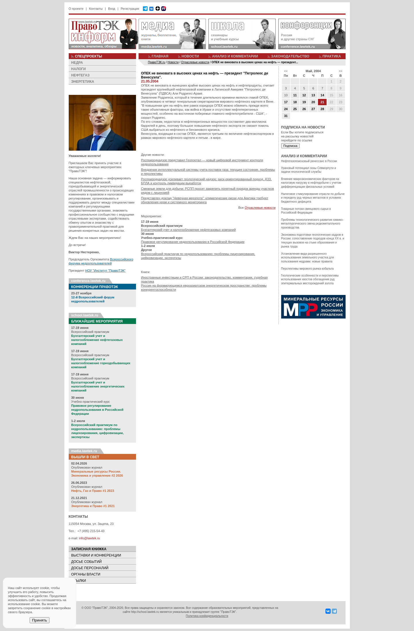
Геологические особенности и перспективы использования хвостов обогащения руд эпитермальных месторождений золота (310, 279)
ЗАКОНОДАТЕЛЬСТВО (290, 56)
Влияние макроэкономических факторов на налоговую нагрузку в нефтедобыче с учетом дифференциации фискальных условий (311, 182)
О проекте (76, 8)
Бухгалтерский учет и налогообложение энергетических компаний (98, 386)
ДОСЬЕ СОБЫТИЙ (86, 562)
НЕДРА (77, 63)
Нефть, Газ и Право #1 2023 (92, 490)
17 (286, 102)
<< (286, 71)
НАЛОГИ (78, 69)
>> (340, 71)
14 (322, 95)
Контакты (96, 8)
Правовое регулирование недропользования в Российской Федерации (97, 409)
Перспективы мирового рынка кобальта (307, 268)
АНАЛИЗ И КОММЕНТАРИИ (235, 56)
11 (295, 95)
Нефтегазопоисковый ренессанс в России (309, 161)
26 (304, 109)
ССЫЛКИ (78, 581)
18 (295, 102)
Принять (39, 620)
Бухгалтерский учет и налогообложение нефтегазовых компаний (97, 340)
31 (286, 116)
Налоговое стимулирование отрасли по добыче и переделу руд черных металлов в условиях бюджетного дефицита (313, 197)
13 (313, 95)
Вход (111, 8)
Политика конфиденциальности (207, 615)
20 (313, 102)
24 (286, 109)
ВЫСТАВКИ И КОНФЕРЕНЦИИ (96, 555)
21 (322, 102)
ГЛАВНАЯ (160, 56)
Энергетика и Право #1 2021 (93, 506)
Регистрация (130, 8)
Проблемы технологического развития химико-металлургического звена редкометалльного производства (312, 223)
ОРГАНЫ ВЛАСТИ (85, 574)
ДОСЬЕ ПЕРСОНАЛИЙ (90, 568)
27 (313, 109)
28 (322, 109)
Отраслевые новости (260, 207)
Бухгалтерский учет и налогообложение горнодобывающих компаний (101, 363)
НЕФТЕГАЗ (80, 75)
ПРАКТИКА (332, 56)
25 (295, 109)
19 (304, 102)
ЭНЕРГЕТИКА (82, 82)
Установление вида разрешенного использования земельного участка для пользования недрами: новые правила (307, 257)
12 (304, 95)
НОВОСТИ (190, 56)
